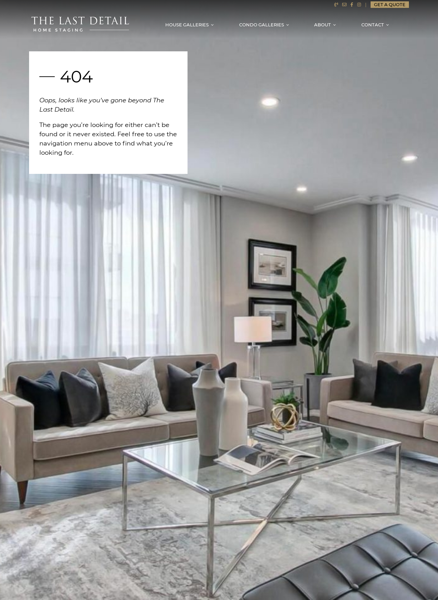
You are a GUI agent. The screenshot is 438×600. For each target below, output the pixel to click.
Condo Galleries (261, 24)
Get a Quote (389, 4)
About (322, 24)
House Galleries (187, 24)
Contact (372, 24)
